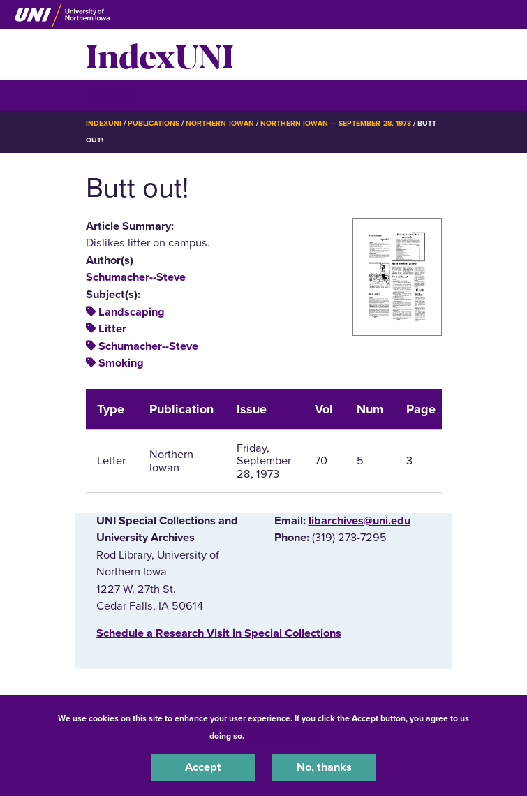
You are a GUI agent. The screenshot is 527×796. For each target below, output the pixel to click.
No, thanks (324, 767)
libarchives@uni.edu (359, 521)
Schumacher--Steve (136, 277)
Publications (153, 123)
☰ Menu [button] (110, 95)
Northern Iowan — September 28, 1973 (335, 123)
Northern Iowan (219, 123)
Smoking (121, 363)
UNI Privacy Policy (283, 736)
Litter (112, 329)
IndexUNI (160, 54)
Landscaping (131, 312)
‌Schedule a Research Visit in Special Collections (218, 633)
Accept (203, 767)
